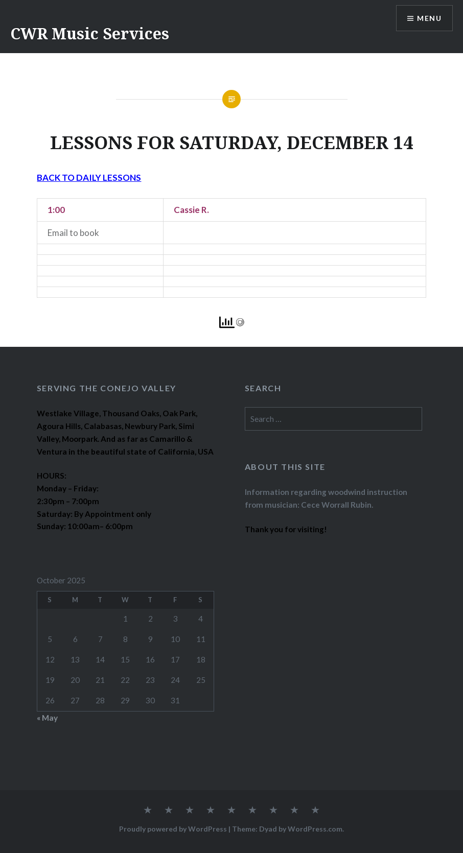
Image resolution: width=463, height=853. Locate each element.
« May (47, 717)
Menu (429, 18)
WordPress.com (315, 828)
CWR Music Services (89, 33)
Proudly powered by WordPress (173, 828)
